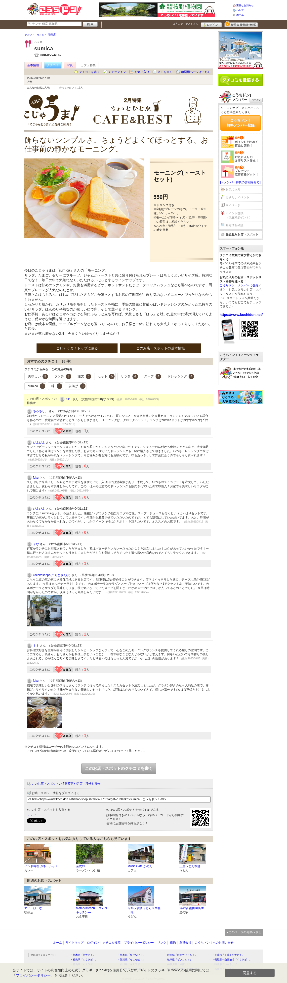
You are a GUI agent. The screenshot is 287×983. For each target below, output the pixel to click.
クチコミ (53, 65)
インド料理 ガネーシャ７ (41, 866)
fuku (69, 399)
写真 (70, 65)
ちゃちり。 (40, 411)
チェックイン (117, 72)
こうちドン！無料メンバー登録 (240, 122)
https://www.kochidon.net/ (241, 315)
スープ (152, 376)
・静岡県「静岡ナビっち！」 (181, 954)
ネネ (36, 645)
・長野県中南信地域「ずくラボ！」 (232, 959)
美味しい (38, 376)
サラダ (129, 376)
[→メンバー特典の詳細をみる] (240, 182)
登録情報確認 (235, 225)
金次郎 (80, 866)
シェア (31, 815)
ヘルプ (240, 10)
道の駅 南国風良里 (191, 908)
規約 (173, 942)
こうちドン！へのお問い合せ (214, 942)
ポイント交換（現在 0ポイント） (239, 215)
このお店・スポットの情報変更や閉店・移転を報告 (66, 783)
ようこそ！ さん (186, 23)
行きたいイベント (237, 197)
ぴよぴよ (39, 442)
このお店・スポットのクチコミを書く (119, 768)
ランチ (62, 376)
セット (106, 376)
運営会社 (185, 942)
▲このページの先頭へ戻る (244, 932)
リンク (161, 942)
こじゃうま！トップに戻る (77, 348)
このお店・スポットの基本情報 (160, 348)
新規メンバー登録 (241, 24)
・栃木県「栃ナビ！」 (82, 954)
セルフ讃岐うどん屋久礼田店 (144, 910)
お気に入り (141, 72)
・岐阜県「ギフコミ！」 (178, 959)
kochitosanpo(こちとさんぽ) (52, 575)
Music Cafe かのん (140, 866)
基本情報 (33, 65)
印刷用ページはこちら (196, 72)
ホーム (240, 14)
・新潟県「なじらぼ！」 (131, 959)
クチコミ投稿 (112, 942)
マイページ (233, 205)
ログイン (211, 24)
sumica (36, 386)
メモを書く (165, 72)
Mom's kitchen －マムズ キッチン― (92, 910)
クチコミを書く (89, 72)
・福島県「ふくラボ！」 (84, 959)
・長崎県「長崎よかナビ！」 (228, 954)
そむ (36, 544)
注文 (84, 376)
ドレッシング (180, 376)
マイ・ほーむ (33, 908)
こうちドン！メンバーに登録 (239, 285)
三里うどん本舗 (189, 866)
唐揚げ (76, 386)
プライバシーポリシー (139, 942)
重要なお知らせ (245, 5)
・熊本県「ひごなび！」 (131, 954)
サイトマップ (74, 942)
